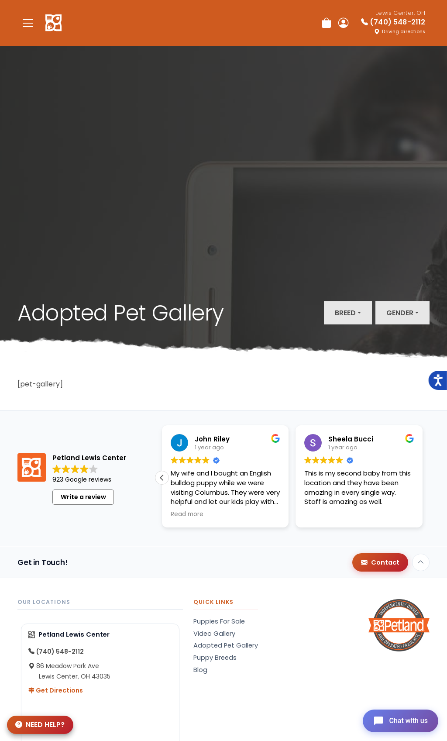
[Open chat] (400, 721)
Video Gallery (214, 633)
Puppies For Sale (219, 621)
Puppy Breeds (215, 657)
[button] (161, 477)
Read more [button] (187, 514)
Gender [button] (399, 313)
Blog (200, 669)
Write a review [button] (83, 497)
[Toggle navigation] (27, 23)
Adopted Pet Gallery (225, 645)
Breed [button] (345, 313)
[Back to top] (421, 562)
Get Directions (55, 690)
